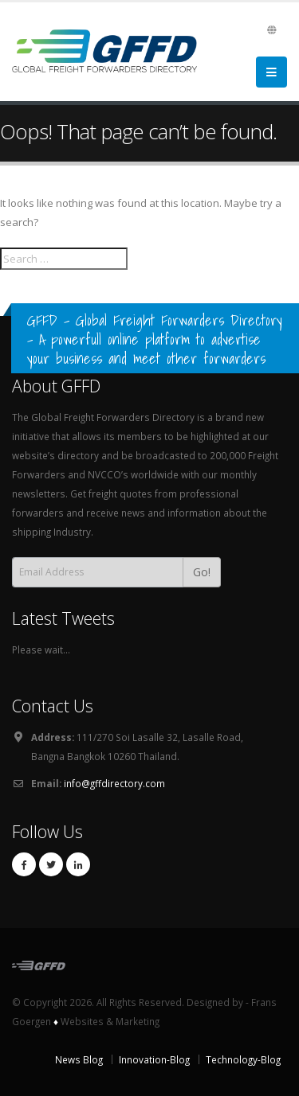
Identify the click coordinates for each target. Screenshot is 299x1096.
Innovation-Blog (154, 1059)
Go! (201, 571)
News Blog (79, 1059)
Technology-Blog (243, 1059)
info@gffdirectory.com (114, 783)
